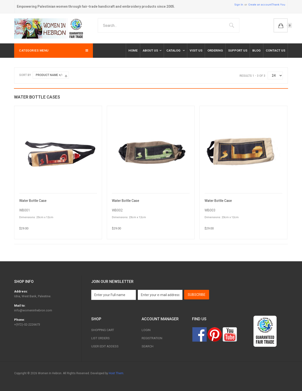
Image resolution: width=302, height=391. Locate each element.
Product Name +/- (49, 75)
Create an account (260, 4)
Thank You (278, 4)
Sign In (238, 4)
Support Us (237, 50)
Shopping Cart (102, 330)
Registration (152, 338)
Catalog (173, 50)
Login (146, 330)
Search (147, 346)
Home (133, 50)
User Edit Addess (105, 346)
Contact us (275, 50)
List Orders (100, 338)
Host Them (116, 373)
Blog (256, 50)
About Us (150, 50)
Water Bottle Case (33, 201)
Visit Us (196, 50)
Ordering (215, 50)
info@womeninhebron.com (33, 310)
